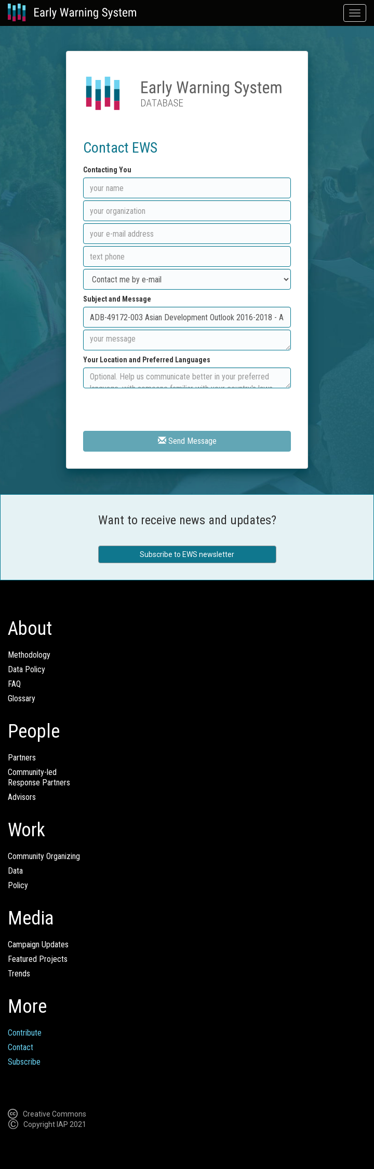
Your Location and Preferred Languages (146, 360)
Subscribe (24, 1062)
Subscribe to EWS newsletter (187, 554)
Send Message (187, 441)
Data (15, 871)
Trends (19, 973)
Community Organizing (44, 856)
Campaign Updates (38, 944)
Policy (18, 885)
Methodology (29, 655)
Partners (22, 758)
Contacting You (107, 170)
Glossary (21, 698)
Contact (20, 1047)
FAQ (14, 684)
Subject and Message (117, 299)
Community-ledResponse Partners (39, 777)
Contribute (25, 1033)
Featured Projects (38, 959)
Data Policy (26, 669)
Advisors (22, 797)
